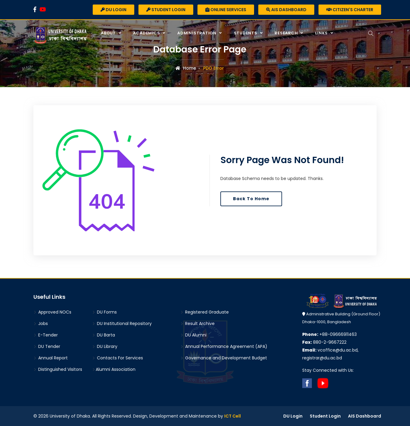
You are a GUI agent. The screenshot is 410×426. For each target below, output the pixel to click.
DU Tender (46, 346)
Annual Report (50, 358)
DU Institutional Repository (122, 323)
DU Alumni (193, 335)
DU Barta (103, 335)
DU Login (113, 10)
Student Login (165, 10)
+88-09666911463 (329, 334)
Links (322, 33)
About (109, 33)
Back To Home (251, 199)
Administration (197, 33)
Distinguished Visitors (57, 369)
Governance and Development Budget (223, 358)
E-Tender (45, 335)
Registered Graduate (204, 312)
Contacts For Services (117, 358)
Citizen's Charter (349, 10)
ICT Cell (232, 416)
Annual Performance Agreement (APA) (223, 346)
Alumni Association (113, 369)
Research (287, 33)
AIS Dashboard (286, 10)
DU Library (104, 346)
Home (185, 68)
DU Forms (104, 312)
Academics (147, 33)
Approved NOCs (52, 312)
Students (246, 33)
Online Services (225, 10)
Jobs (40, 323)
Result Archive (197, 323)
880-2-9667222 (324, 342)
